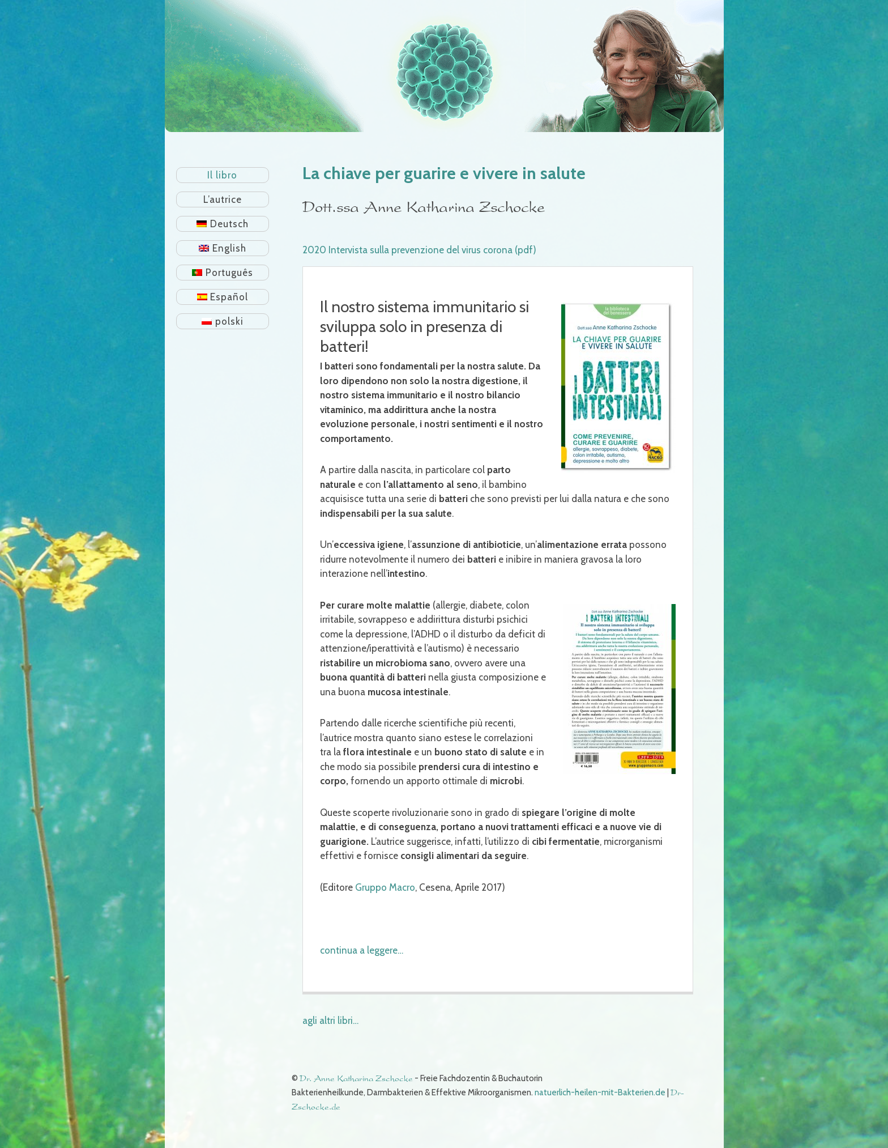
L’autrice (222, 199)
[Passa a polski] (223, 321)
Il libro (222, 175)
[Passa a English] (223, 248)
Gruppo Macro (385, 887)
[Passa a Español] (223, 297)
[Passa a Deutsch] (223, 224)
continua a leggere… (361, 950)
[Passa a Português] (223, 272)
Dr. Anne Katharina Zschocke (356, 1078)
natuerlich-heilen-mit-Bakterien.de (600, 1092)
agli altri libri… (330, 1020)
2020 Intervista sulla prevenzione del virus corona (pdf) (419, 250)
